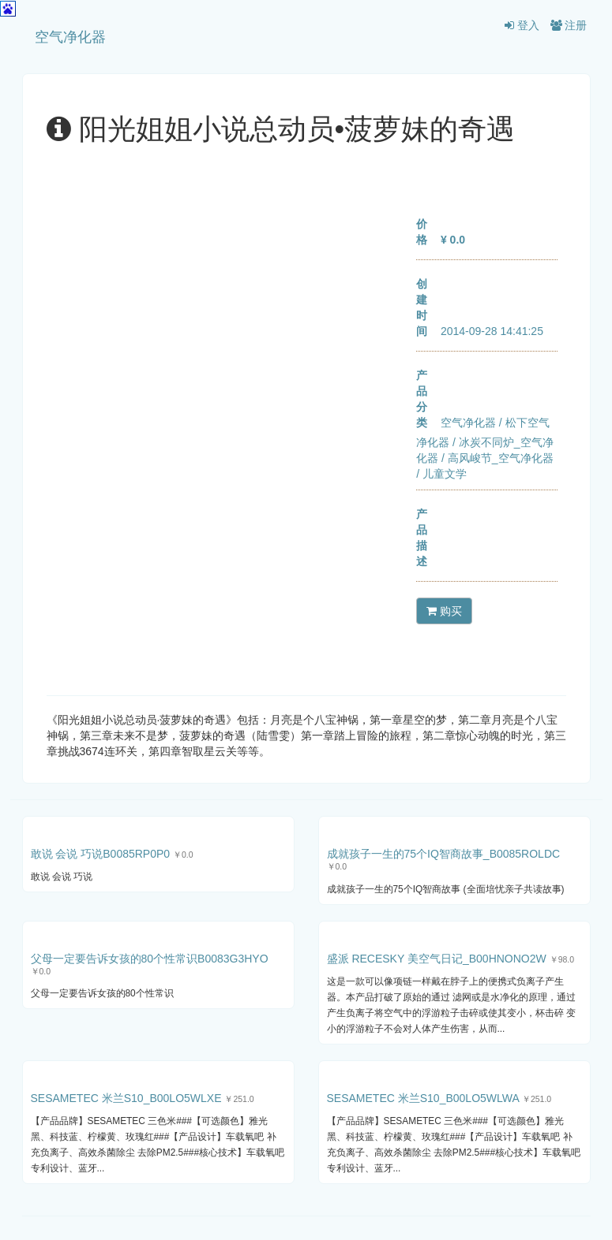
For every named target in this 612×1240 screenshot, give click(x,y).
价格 (421, 232)
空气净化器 (70, 37)
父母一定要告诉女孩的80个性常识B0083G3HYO (149, 958)
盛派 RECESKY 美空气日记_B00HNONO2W (436, 958)
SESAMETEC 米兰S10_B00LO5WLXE (126, 1098)
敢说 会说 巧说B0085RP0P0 (101, 853)
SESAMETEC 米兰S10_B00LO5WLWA (423, 1098)
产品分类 (421, 399)
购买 (444, 611)
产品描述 (421, 538)
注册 (569, 25)
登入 (522, 25)
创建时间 (421, 307)
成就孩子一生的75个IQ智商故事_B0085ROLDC (444, 853)
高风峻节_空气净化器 (501, 458)
